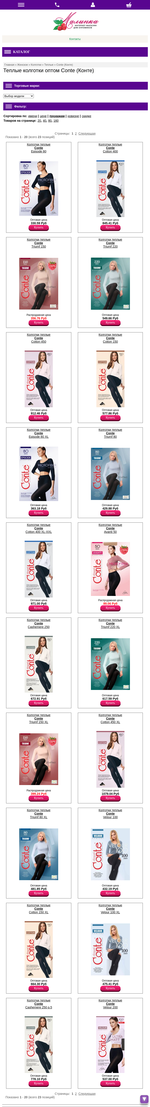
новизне (73, 116)
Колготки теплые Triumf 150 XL (38, 718)
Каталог (17, 52)
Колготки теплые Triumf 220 (110, 243)
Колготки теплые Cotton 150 (110, 338)
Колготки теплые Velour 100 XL (110, 908)
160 (55, 120)
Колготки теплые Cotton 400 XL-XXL (39, 528)
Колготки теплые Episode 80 (38, 148)
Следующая (86, 133)
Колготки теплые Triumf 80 (110, 433)
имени (32, 116)
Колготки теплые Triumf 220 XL (110, 623)
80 (50, 120)
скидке (86, 116)
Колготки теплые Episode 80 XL (38, 433)
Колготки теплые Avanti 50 (110, 528)
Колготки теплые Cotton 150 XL (38, 908)
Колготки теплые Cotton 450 (38, 338)
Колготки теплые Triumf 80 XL (38, 813)
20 (39, 120)
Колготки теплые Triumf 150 (38, 243)
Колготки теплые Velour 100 (110, 813)
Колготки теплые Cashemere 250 (38, 623)
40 (44, 120)
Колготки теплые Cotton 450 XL (110, 718)
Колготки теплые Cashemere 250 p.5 (38, 1004)
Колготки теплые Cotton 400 (110, 148)
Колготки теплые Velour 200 (110, 1004)
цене (43, 116)
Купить (38, 227)
